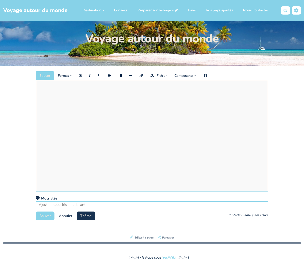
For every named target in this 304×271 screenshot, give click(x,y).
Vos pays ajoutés (219, 10)
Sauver (44, 75)
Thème (86, 215)
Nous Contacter (255, 10)
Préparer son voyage (156, 10)
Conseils (121, 10)
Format (65, 75)
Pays (192, 10)
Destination (93, 10)
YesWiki (169, 257)
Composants (185, 75)
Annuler (65, 215)
